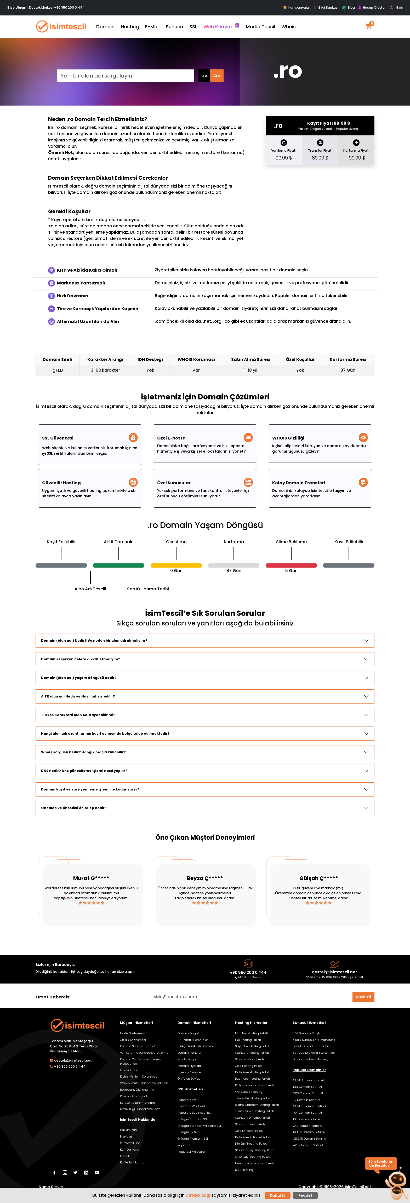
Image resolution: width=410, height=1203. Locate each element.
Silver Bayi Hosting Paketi (252, 1157)
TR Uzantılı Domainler (193, 1040)
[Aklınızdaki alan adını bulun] (252, 997)
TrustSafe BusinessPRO (194, 1113)
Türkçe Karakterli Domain (195, 1046)
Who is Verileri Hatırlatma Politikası (144, 1083)
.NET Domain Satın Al (307, 1087)
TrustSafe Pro (187, 1100)
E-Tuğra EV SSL (188, 1132)
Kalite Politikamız (132, 1162)
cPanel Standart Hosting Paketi (257, 1105)
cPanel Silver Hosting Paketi (254, 1111)
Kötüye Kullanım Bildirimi (138, 1103)
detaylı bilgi (198, 1195)
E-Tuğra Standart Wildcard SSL (199, 1126)
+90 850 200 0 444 (69, 7)
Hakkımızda (128, 1130)
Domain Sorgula (189, 1033)
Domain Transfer (189, 1053)
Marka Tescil (260, 26)
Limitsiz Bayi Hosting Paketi (254, 1163)
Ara (216, 75)
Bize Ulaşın (127, 1136)
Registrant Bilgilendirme (137, 1089)
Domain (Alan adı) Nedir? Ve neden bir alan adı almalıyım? (94, 640)
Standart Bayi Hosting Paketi (255, 1150)
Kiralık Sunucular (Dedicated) (314, 1040)
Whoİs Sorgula (188, 1059)
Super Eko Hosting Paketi (252, 1046)
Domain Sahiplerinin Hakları (140, 1046)
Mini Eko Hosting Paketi (251, 1033)
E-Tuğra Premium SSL (193, 1138)
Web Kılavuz (221, 26)
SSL (193, 26)
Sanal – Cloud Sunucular (311, 1046)
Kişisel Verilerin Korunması (139, 1076)
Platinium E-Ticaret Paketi (253, 1137)
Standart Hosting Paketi (252, 1053)
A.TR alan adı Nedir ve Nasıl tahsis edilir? (78, 696)
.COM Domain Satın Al (308, 1080)
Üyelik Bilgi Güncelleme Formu (141, 1109)
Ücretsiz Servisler (190, 1072)
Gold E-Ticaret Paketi (249, 1131)
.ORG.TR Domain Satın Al (310, 1138)
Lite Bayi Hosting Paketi (251, 1143)
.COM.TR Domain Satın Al (310, 1106)
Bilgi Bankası (325, 7)
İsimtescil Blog (130, 1143)
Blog (348, 8)
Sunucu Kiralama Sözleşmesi (314, 1053)
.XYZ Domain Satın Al (307, 1126)
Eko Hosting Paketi (248, 1040)
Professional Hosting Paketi (254, 1085)
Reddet (305, 1195)
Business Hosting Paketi (252, 1078)
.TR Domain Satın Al (306, 1100)
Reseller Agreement (133, 1096)
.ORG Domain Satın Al (308, 1093)
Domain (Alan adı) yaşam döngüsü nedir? (79, 677)
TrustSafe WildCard (191, 1106)
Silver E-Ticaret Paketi (250, 1124)
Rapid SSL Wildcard (191, 1152)
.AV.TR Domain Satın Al (308, 1145)
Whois (288, 26)
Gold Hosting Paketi (249, 1066)
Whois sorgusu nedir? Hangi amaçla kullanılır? (83, 752)
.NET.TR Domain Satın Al (309, 1132)
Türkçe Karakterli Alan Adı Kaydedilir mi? (78, 715)
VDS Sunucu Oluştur (307, 1033)
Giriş (396, 8)
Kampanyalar (296, 7)
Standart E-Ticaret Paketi (252, 1118)
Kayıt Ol (363, 996)
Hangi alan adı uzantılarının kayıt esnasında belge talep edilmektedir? (105, 733)
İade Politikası (129, 1070)
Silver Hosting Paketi (249, 1059)
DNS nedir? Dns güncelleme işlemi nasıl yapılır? (84, 770)
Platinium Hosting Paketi (252, 1072)
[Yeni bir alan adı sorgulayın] (125, 75)
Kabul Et (277, 1195)
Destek (125, 1156)
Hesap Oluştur (372, 8)
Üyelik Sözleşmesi (132, 1033)
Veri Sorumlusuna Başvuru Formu (144, 1053)
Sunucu (174, 26)
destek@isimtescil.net (334, 972)
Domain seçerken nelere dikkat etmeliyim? (80, 659)
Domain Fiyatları (189, 1066)
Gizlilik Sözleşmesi (133, 1040)
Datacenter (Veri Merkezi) (310, 1059)
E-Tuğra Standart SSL (193, 1119)
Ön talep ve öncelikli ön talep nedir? (74, 808)
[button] (396, 1184)
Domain (105, 26)
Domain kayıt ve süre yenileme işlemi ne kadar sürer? (90, 789)
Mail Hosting (244, 1170)
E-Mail (152, 26)
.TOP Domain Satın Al (307, 1113)
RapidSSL (184, 1145)
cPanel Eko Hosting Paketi (253, 1098)
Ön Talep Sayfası (189, 1078)
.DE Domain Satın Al (307, 1119)
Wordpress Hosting (249, 1092)
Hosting (130, 26)
